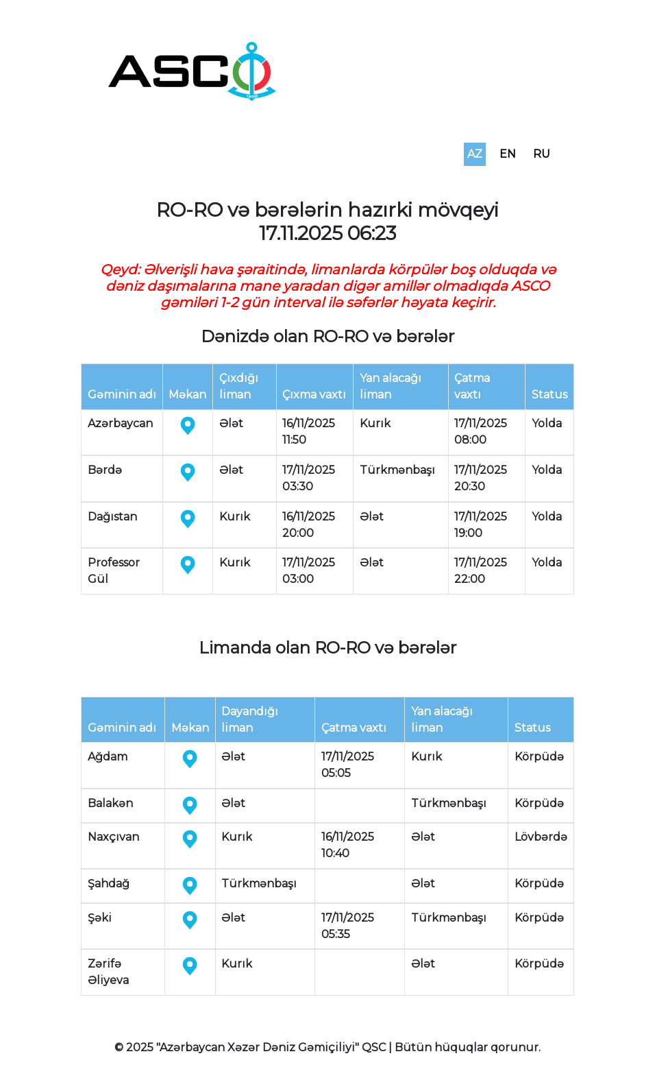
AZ (474, 153)
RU (541, 153)
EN (507, 153)
